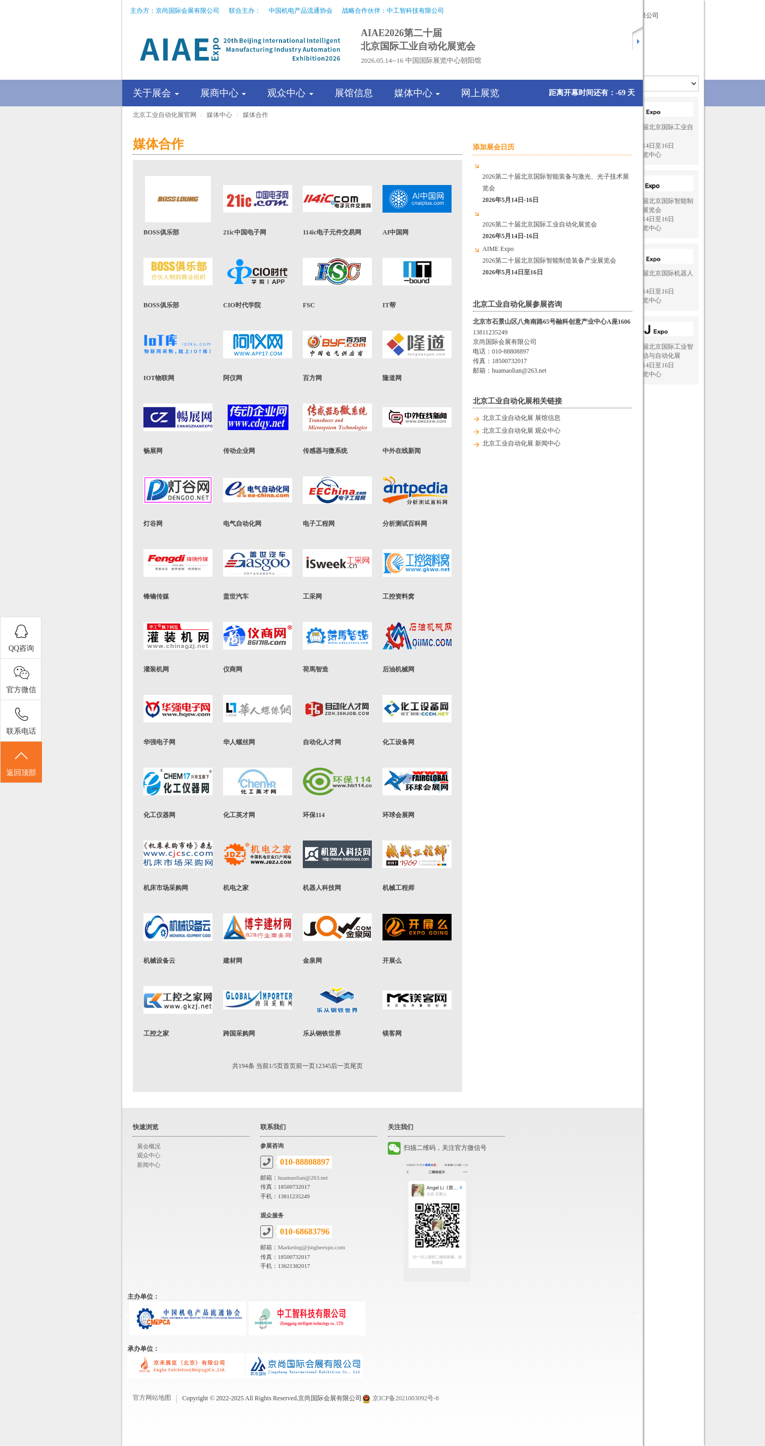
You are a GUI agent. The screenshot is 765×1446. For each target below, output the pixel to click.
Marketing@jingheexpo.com (311, 1247)
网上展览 (480, 93)
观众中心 (290, 93)
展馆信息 (354, 93)
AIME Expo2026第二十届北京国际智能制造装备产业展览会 (549, 260)
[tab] (316, 93)
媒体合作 (255, 115)
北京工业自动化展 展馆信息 (521, 418)
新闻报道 (670, 35)
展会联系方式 (676, 45)
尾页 (356, 1066)
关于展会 (156, 93)
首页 (289, 1066)
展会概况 (148, 1146)
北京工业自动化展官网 (165, 115)
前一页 (305, 1066)
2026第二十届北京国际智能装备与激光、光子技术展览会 (555, 188)
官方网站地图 (152, 1397)
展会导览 (670, 25)
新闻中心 (148, 1165)
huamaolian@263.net (519, 370)
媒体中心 (417, 93)
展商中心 (223, 93)
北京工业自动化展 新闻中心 (521, 443)
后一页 (340, 1066)
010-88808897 (510, 351)
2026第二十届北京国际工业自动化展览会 (539, 230)
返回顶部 (21, 763)
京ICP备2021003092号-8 (405, 1398)
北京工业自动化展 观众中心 (521, 430)
